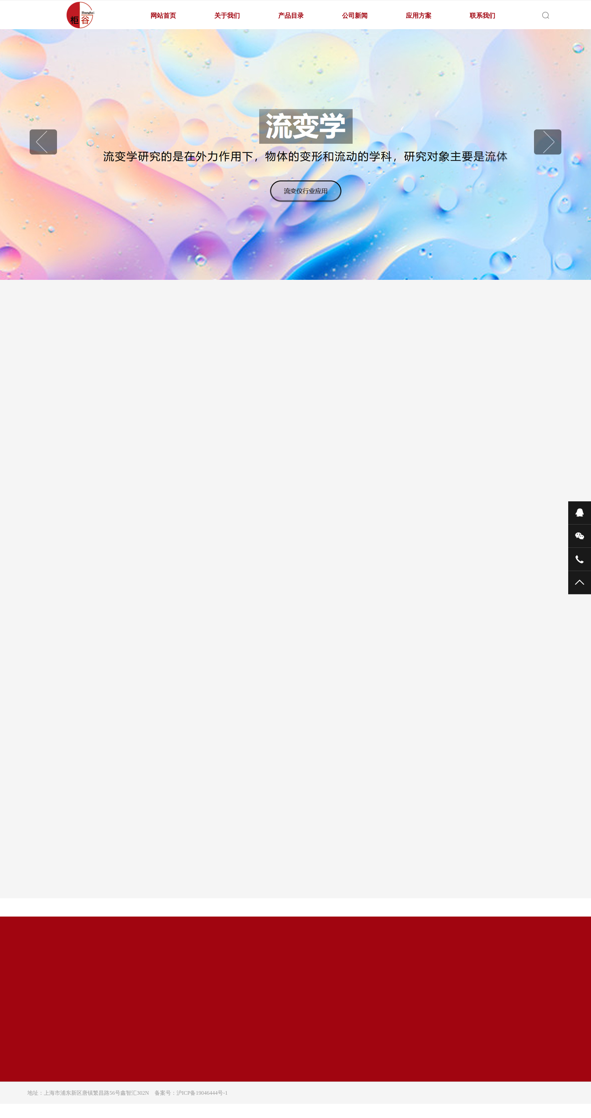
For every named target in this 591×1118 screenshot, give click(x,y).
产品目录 (291, 15)
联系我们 (482, 15)
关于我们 (227, 15)
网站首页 (163, 15)
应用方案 (418, 15)
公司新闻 (355, 15)
